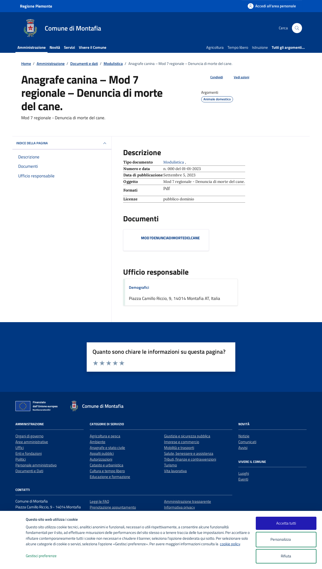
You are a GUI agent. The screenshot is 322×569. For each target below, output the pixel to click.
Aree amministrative (31, 442)
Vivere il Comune (92, 47)
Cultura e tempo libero (107, 471)
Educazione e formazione (110, 477)
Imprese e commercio (181, 442)
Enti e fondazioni (28, 453)
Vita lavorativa (175, 471)
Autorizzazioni (101, 459)
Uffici (19, 448)
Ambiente (97, 442)
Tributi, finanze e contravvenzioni (190, 459)
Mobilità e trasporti (179, 448)
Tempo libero (237, 47)
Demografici (139, 287)
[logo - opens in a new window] (13, 560)
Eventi (243, 479)
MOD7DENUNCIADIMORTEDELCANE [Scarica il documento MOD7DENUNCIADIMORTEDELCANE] (170, 238)
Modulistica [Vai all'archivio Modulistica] (174, 162)
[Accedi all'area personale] (272, 6)
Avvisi (242, 448)
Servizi (69, 47)
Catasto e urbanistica (106, 465)
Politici (20, 459)
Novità (55, 47)
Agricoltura (215, 47)
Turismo (170, 465)
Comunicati (247, 442)
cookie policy (230, 544)
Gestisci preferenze (46, 556)
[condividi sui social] (212, 77)
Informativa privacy (179, 507)
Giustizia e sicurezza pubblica (187, 436)
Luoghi (243, 473)
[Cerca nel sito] (297, 28)
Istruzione (260, 47)
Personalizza (286, 539)
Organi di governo (29, 436)
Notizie (243, 436)
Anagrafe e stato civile (107, 448)
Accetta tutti (286, 523)
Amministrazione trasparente (187, 501)
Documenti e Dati (29, 471)
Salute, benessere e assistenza (188, 453)
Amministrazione (31, 47)
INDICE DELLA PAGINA (62, 143)
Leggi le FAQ (99, 501)
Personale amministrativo (36, 465)
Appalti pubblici (102, 453)
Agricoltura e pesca (105, 436)
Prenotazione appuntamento (113, 507)
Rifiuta (286, 556)
